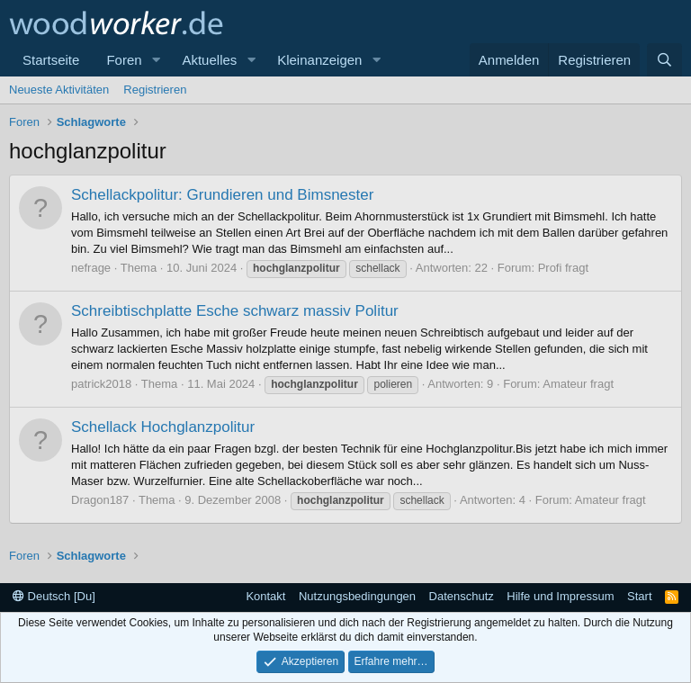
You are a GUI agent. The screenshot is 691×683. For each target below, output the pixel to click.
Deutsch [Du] (54, 596)
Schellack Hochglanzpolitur (163, 427)
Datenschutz (461, 596)
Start (639, 596)
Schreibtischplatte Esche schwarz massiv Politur (235, 310)
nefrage (91, 267)
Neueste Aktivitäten (59, 89)
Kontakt (265, 596)
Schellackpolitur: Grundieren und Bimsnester (222, 194)
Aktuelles (209, 59)
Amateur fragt (578, 384)
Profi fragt (563, 267)
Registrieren (154, 89)
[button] (155, 59)
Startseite (50, 59)
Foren (123, 59)
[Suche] (664, 59)
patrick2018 (101, 384)
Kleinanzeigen (319, 59)
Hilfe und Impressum (560, 596)
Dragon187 (100, 500)
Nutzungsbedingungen (357, 596)
